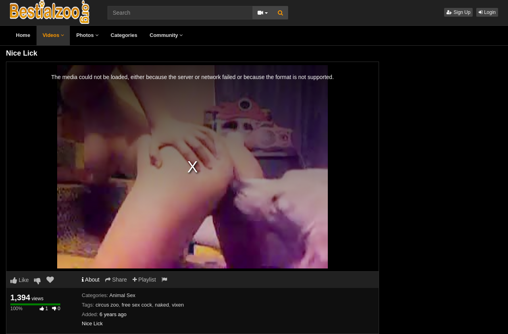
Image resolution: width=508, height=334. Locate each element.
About (91, 279)
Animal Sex (122, 295)
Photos (87, 35)
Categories (124, 35)
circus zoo (107, 305)
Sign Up (458, 12)
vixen (178, 305)
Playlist (144, 279)
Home (23, 35)
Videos (53, 35)
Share (116, 279)
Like (19, 280)
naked (162, 305)
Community (166, 35)
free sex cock (136, 305)
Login (487, 12)
